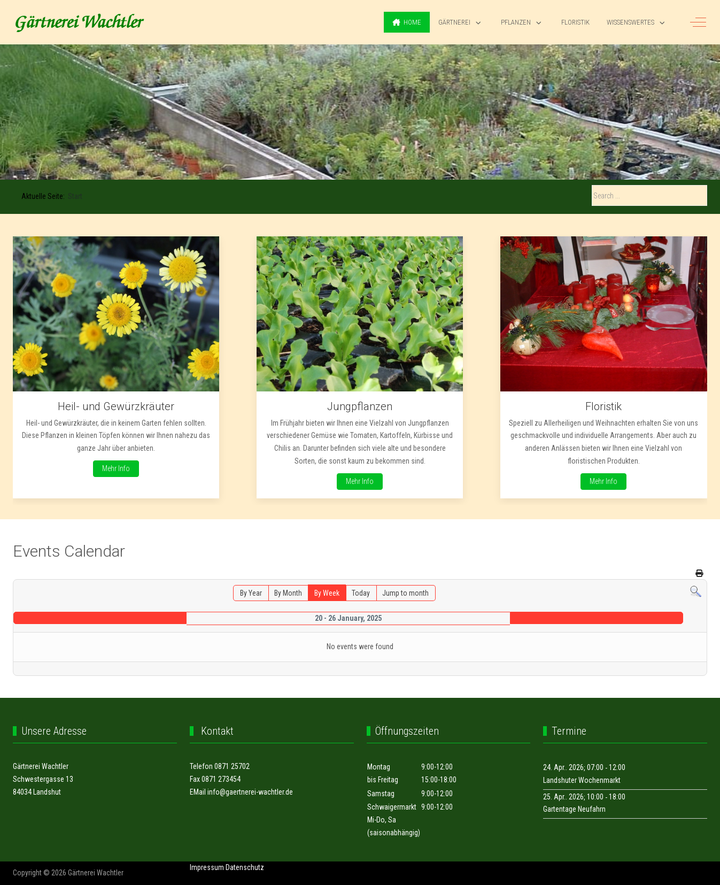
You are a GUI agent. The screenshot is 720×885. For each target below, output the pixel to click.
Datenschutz (245, 867)
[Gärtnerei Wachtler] (79, 22)
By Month (288, 593)
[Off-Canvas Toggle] (698, 22)
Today (361, 593)
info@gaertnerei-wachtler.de (250, 792)
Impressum (207, 867)
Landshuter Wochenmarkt (582, 780)
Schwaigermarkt (391, 807)
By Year (251, 593)
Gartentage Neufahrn (574, 809)
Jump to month (405, 593)
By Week (326, 593)
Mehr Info (116, 468)
